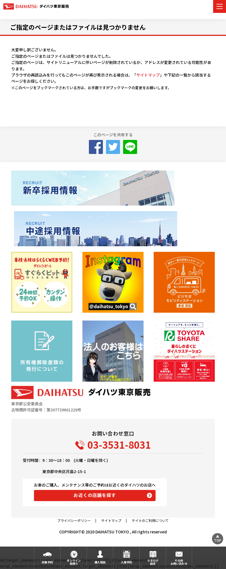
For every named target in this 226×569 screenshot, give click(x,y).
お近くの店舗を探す (94, 495)
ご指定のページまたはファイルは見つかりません (78, 27)
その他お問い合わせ (178, 562)
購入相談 (100, 562)
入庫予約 (126, 562)
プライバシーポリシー (74, 520)
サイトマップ (148, 75)
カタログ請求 (152, 562)
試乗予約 (47, 562)
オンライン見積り (74, 562)
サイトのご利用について (150, 520)
